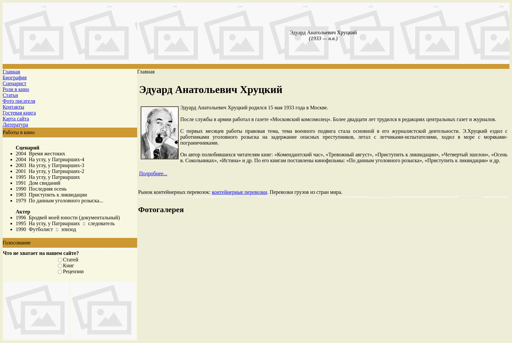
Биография (15, 77)
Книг (68, 265)
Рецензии (73, 271)
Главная (11, 71)
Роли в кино (16, 89)
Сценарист (14, 83)
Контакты (13, 107)
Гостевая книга (19, 113)
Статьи (10, 95)
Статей (70, 259)
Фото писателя (19, 101)
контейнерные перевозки (239, 192)
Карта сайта (16, 118)
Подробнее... (153, 173)
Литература (15, 124)
